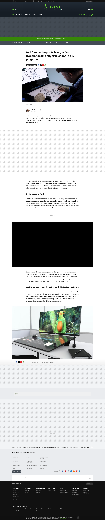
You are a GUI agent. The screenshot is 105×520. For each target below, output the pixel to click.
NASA (67, 42)
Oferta (34, 42)
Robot (72, 42)
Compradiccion (75, 494)
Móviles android (44, 465)
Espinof (38, 492)
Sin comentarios (32, 65)
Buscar (89, 478)
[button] (35, 110)
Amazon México (27, 42)
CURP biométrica (74, 447)
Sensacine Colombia (38, 511)
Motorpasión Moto (64, 492)
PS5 (47, 42)
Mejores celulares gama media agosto (31, 447)
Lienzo (52, 362)
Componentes (35, 362)
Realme (42, 42)
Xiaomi (57, 42)
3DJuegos (27, 490)
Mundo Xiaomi (16, 499)
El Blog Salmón (86, 490)
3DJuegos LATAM (28, 508)
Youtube (84, 15)
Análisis (28, 457)
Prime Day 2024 (16, 465)
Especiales (15, 461)
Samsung (52, 42)
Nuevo (88, 9)
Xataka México (52, 7)
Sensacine (38, 490)
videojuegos (29, 468)
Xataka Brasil (16, 510)
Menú (16, 9)
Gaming (27, 15)
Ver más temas (17, 471)
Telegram (71, 471)
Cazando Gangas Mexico (44, 457)
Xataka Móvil (15, 492)
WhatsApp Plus (64, 447)
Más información (63, 518)
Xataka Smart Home (16, 497)
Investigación (16, 457)
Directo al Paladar (52, 490)
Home (34, 15)
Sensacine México (40, 508)
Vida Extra (27, 492)
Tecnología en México (32, 465)
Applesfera (15, 494)
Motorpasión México (63, 509)
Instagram (87, 15)
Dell (42, 362)
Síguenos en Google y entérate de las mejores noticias (51, 39)
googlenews (89, 15)
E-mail (45, 65)
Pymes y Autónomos (86, 493)
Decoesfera (74, 492)
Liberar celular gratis (84, 447)
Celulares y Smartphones (30, 461)
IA (38, 42)
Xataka (14, 490)
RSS (74, 471)
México (47, 362)
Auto (40, 15)
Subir (88, 483)
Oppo (63, 42)
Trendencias (74, 490)
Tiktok (92, 15)
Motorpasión (63, 490)
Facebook (79, 15)
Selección (19, 15)
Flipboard (43, 65)
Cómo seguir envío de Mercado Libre (50, 447)
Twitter (82, 15)
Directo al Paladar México (52, 509)
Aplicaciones (43, 461)
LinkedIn (80, 471)
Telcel (14, 468)
